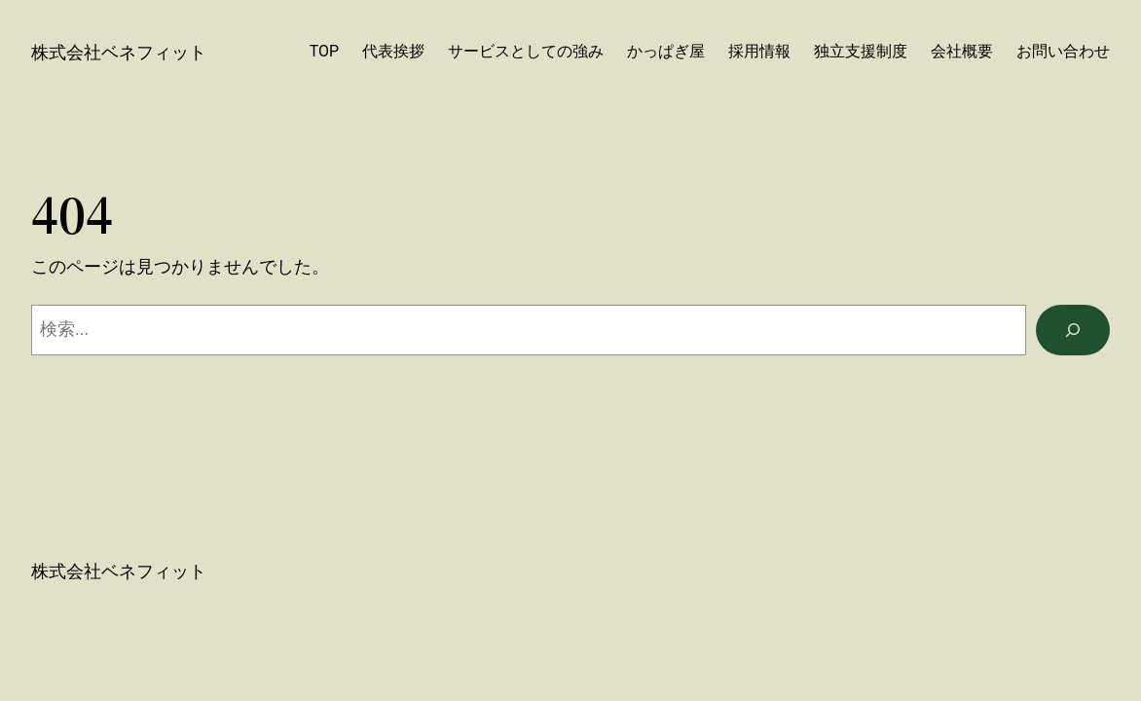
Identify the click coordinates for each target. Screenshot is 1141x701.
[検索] (1073, 330)
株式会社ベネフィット (118, 52)
